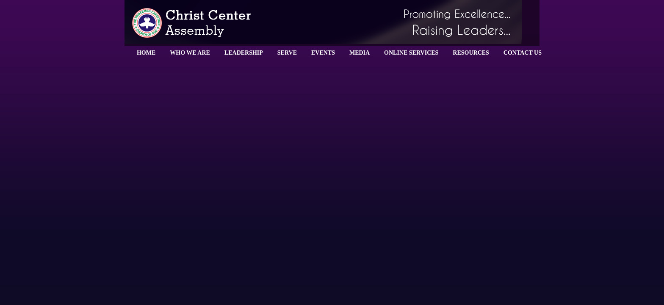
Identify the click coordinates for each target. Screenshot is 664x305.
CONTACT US (523, 53)
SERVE (287, 53)
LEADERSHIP (243, 53)
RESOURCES (471, 53)
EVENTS (323, 53)
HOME (146, 53)
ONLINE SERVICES (411, 53)
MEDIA (359, 53)
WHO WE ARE (190, 53)
